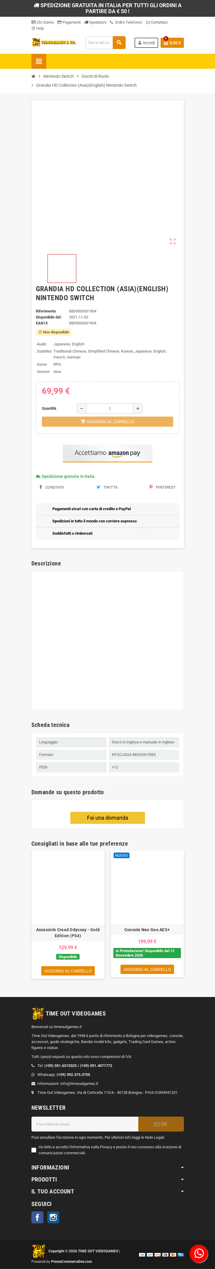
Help (37, 28)
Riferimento (46, 311)
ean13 (42, 323)
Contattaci (157, 22)
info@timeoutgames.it (79, 1084)
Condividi (51, 487)
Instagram (53, 1218)
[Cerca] (105, 42)
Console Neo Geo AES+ (147, 929)
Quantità (49, 408)
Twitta (107, 487)
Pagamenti (69, 22)
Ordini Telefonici (126, 22)
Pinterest (163, 487)
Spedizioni (95, 22)
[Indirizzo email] (84, 1124)
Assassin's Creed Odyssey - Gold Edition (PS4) (68, 932)
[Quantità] (109, 408)
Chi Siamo (42, 22)
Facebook (37, 1218)
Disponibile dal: (49, 317)
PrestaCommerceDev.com (71, 1262)
